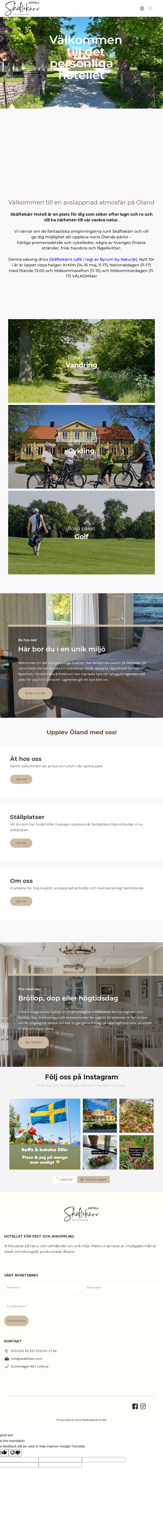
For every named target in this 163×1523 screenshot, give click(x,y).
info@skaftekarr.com (26, 1359)
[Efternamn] (121, 1287)
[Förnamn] (42, 1287)
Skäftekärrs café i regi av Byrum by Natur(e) (93, 259)
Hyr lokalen (19, 1042)
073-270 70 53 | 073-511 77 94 (34, 1351)
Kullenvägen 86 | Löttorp (29, 1366)
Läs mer (21, 779)
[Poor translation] (15, 1452)
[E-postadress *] (81, 1306)
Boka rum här (21, 693)
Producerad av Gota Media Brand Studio (82, 1420)
